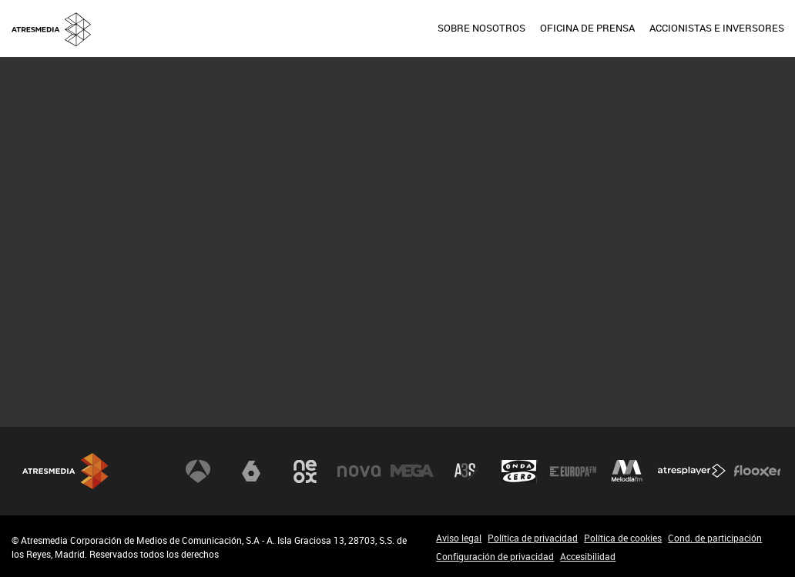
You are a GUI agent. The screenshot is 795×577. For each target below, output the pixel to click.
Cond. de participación (715, 538)
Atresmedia (65, 471)
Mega (412, 471)
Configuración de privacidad (495, 556)
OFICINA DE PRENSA (587, 28)
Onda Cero (519, 471)
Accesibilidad (588, 556)
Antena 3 (198, 471)
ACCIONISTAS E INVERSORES (716, 28)
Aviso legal (458, 538)
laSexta (251, 471)
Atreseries (466, 471)
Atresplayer (691, 471)
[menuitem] (481, 28)
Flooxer (757, 471)
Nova (359, 471)
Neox (305, 471)
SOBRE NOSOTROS (481, 28)
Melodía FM (627, 471)
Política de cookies (623, 538)
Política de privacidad (533, 538)
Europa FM (573, 471)
